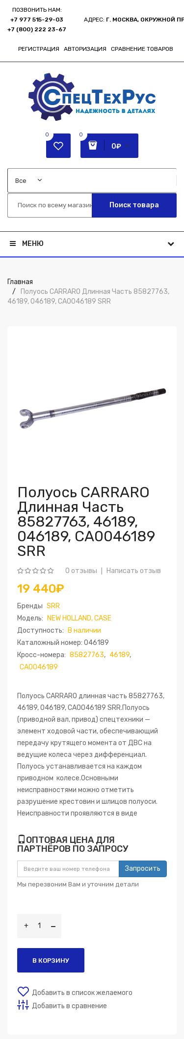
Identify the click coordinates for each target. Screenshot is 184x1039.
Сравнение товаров (142, 48)
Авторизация (85, 48)
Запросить (142, 868)
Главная (20, 282)
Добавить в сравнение (69, 1006)
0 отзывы (81, 571)
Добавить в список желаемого (82, 993)
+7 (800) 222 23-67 (36, 29)
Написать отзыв (133, 571)
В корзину (50, 960)
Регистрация (38, 48)
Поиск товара (134, 205)
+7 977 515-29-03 (36, 19)
